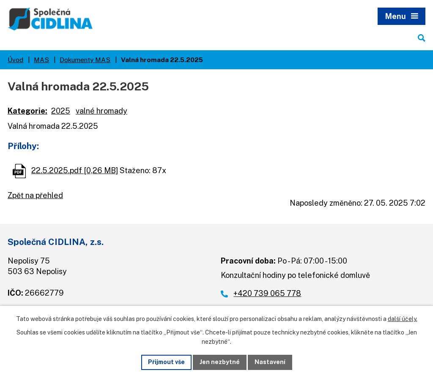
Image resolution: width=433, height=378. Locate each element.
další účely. (402, 318)
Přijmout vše (166, 362)
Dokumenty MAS (85, 59)
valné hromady (101, 110)
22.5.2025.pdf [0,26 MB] (74, 170)
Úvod (15, 59)
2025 (60, 110)
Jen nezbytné (220, 362)
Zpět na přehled (35, 195)
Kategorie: (27, 110)
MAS (41, 59)
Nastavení (270, 362)
